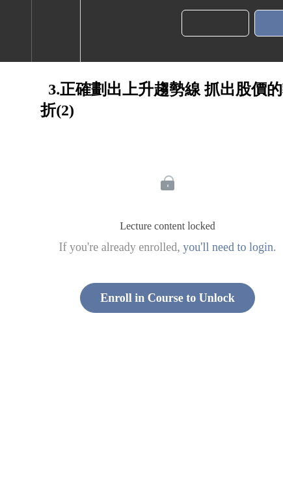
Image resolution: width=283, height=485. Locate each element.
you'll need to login (228, 247)
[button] (15, 31)
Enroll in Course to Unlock (167, 297)
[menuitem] (55, 31)
